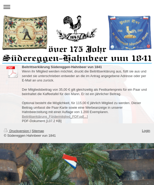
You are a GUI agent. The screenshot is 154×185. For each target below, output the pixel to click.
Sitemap (38, 131)
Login (146, 131)
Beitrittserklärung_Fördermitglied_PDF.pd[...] (55, 116)
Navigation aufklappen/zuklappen (77, 6)
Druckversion (17, 131)
